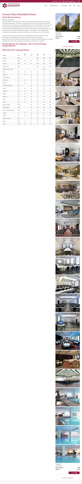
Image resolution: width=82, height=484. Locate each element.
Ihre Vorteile (64, 5)
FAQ (74, 5)
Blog (70, 5)
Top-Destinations (53, 5)
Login (78, 5)
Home (45, 5)
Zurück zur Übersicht (67, 46)
